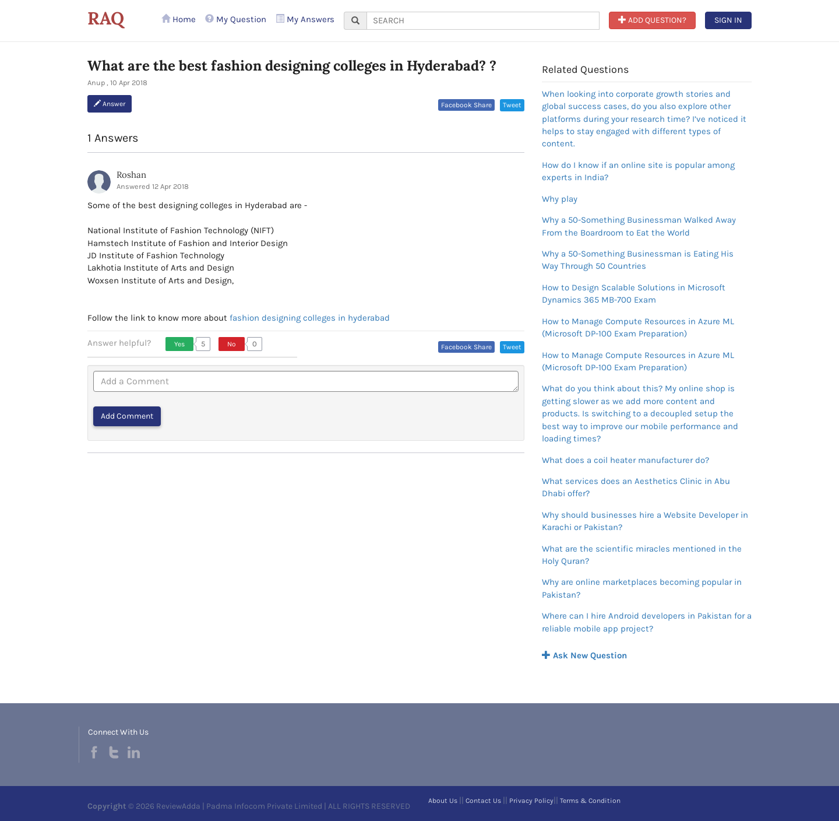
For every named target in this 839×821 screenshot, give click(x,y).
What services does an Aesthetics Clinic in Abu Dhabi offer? (636, 487)
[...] (483, 21)
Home (178, 19)
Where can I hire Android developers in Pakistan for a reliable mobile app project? (647, 622)
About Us (442, 801)
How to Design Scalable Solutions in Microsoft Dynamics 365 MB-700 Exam (633, 293)
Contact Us (483, 801)
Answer (109, 104)
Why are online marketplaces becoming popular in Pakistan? (642, 588)
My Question (235, 19)
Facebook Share (466, 105)
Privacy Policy (531, 801)
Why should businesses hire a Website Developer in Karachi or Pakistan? (645, 521)
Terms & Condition (590, 801)
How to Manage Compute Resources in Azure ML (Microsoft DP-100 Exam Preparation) (638, 327)
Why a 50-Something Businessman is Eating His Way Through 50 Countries (638, 259)
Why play (559, 199)
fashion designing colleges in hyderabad (310, 318)
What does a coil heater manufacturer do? (625, 460)
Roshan (131, 174)
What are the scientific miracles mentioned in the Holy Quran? (642, 554)
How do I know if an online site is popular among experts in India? (638, 171)
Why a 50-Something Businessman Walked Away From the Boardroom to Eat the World (639, 226)
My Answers (305, 19)
